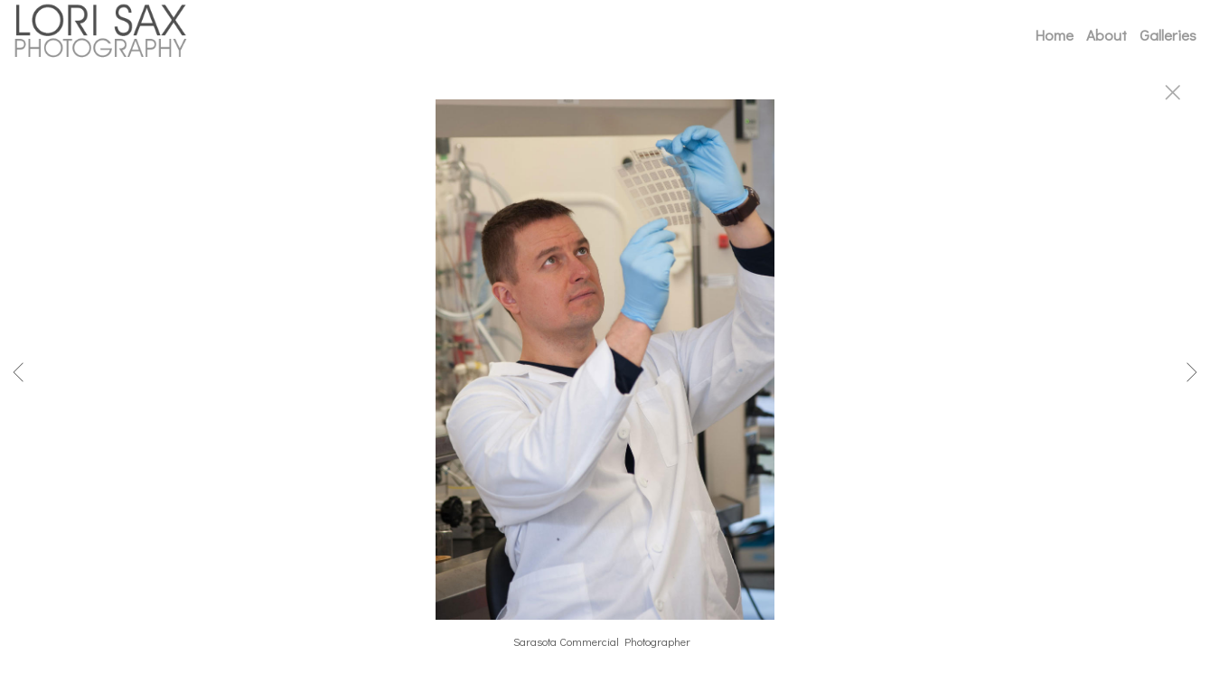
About (1106, 34)
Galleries (1168, 34)
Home (1054, 34)
